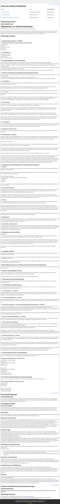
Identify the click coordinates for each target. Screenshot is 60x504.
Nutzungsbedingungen (26, 501)
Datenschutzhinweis (19, 501)
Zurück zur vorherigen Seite (54, 4)
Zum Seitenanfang (55, 393)
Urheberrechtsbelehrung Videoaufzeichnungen (37, 501)
